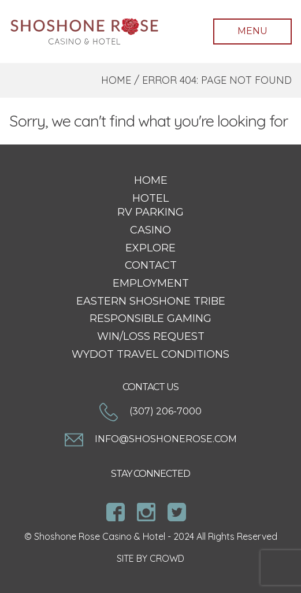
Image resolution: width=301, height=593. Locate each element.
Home (116, 80)
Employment (151, 283)
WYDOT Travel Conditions (150, 354)
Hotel (150, 198)
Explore (150, 248)
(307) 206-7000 (150, 411)
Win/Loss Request (151, 336)
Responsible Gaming (150, 318)
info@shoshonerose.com (151, 438)
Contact (151, 265)
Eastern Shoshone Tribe (150, 301)
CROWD (167, 558)
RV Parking (150, 212)
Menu (252, 30)
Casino (150, 230)
